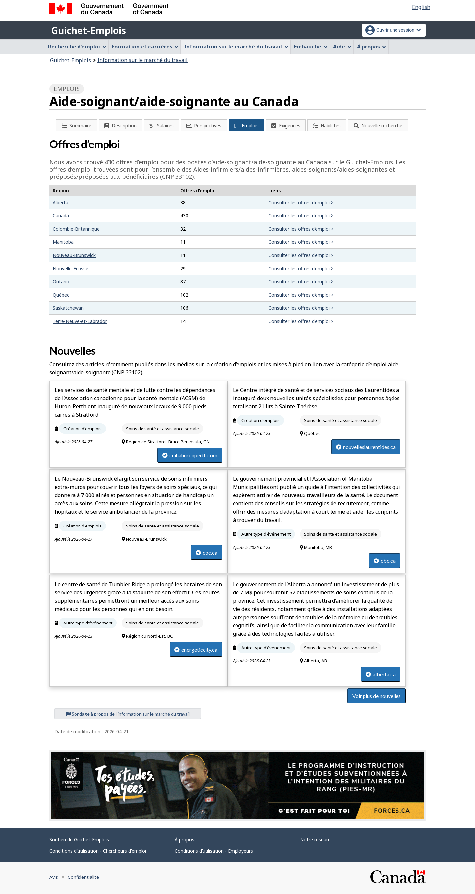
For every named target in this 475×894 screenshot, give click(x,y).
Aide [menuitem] (342, 46)
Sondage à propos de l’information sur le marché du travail (128, 714)
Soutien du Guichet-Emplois (79, 839)
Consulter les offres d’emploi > (301, 202)
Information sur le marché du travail (142, 60)
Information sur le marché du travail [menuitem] (236, 46)
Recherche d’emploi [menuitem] (77, 46)
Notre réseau (314, 839)
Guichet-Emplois (88, 30)
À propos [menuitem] (371, 46)
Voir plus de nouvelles (376, 696)
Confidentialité (83, 877)
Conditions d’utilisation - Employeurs (214, 851)
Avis (53, 877)
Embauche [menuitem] (311, 46)
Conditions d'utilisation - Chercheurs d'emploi (97, 851)
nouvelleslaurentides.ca (366, 447)
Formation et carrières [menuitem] (145, 46)
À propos (184, 839)
